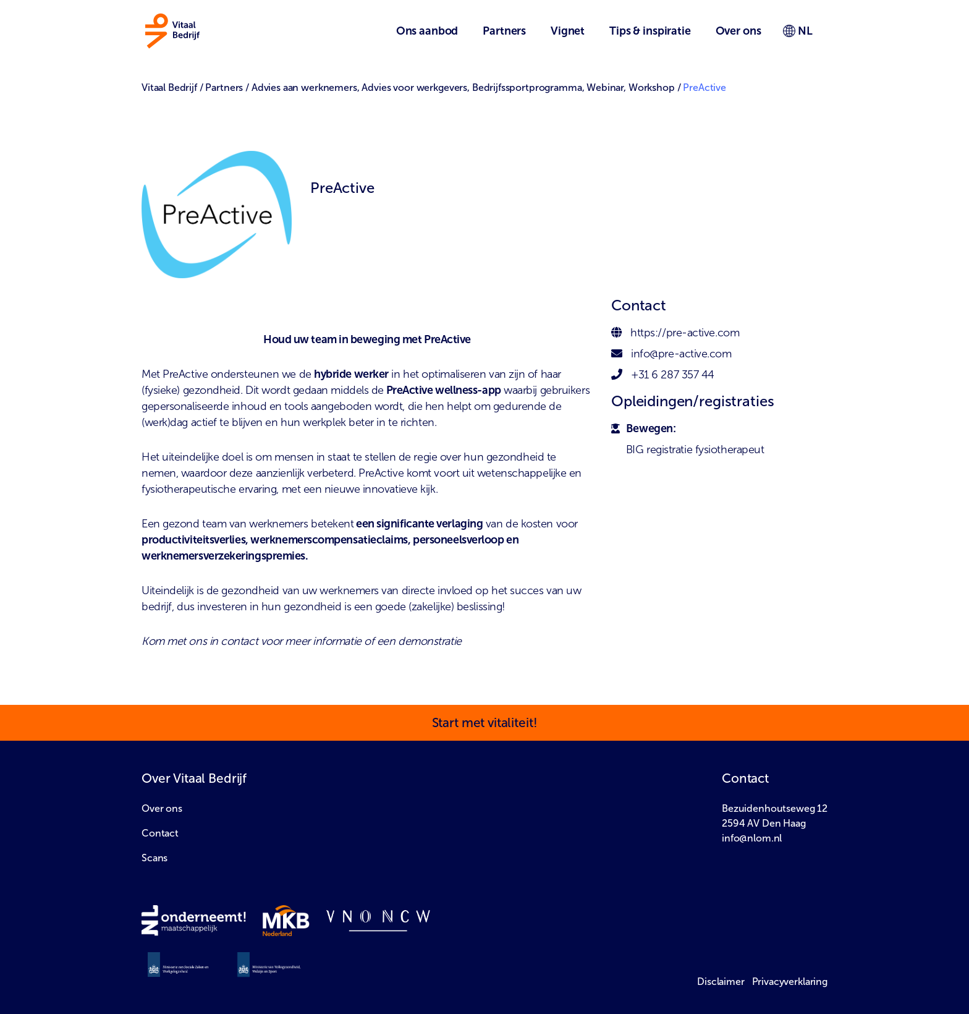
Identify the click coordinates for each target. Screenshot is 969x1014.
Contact (160, 833)
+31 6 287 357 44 (672, 374)
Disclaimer (721, 981)
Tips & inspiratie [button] (649, 31)
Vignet (568, 31)
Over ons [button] (738, 31)
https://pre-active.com (684, 332)
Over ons (162, 808)
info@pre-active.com (681, 353)
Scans (154, 858)
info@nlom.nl (752, 838)
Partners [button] (504, 31)
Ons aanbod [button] (427, 31)
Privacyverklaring (789, 981)
